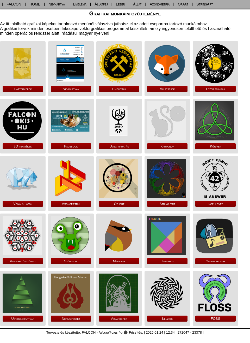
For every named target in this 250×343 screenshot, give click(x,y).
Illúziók (167, 319)
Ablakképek (119, 319)
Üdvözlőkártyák (22, 319)
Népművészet (71, 319)
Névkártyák (71, 89)
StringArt (204, 4)
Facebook (71, 146)
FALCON (14, 4)
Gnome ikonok (215, 261)
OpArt (183, 4)
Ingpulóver (215, 204)
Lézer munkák (215, 89)
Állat (137, 4)
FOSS (215, 319)
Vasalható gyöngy (23, 261)
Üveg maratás (119, 146)
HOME (34, 4)
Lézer (120, 4)
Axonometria (160, 4)
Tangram (167, 261)
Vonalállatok (22, 204)
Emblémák (119, 89)
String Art (167, 204)
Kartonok (167, 146)
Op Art (119, 204)
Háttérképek (23, 89)
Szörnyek (71, 261)
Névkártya (56, 4)
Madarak (119, 261)
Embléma (79, 4)
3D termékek (23, 146)
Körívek (215, 146)
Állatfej (101, 4)
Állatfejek (167, 89)
